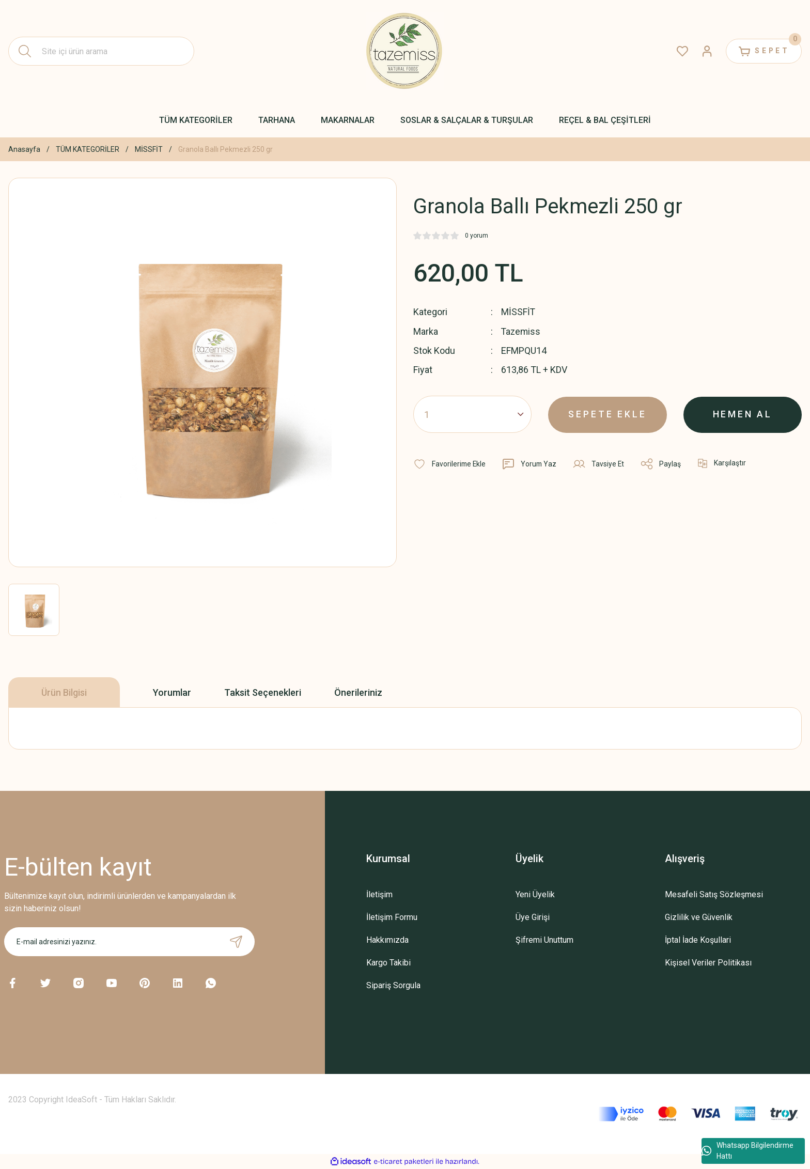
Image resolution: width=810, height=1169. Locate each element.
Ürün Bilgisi (64, 692)
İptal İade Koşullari (698, 940)
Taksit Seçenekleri (262, 692)
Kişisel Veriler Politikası (708, 963)
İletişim (379, 894)
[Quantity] (472, 413)
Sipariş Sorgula (393, 985)
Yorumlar (172, 692)
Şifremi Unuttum (544, 940)
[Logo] (405, 51)
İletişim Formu (391, 917)
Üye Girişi (533, 917)
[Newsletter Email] (129, 941)
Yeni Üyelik (535, 894)
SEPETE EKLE (607, 413)
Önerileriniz (358, 692)
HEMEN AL (742, 413)
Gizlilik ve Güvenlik (699, 917)
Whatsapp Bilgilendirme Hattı (747, 1150)
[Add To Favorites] (450, 463)
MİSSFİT (518, 311)
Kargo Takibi (388, 963)
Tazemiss (521, 330)
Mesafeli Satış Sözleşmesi (714, 894)
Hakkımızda (387, 940)
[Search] (101, 51)
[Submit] (236, 941)
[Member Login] (704, 51)
